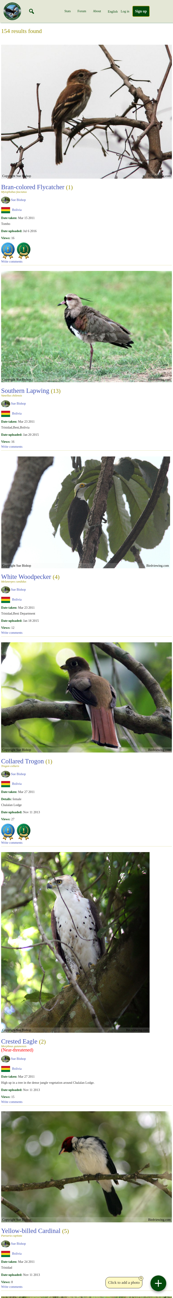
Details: (6, 799)
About (97, 11)
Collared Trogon (26, 762)
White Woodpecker (30, 578)
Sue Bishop (18, 200)
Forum (81, 11)
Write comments (12, 261)
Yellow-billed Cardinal (35, 1232)
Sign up (141, 11)
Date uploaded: (11, 231)
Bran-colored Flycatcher (37, 188)
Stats (67, 11)
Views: (5, 238)
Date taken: (9, 218)
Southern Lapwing (31, 392)
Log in (125, 11)
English (113, 11)
